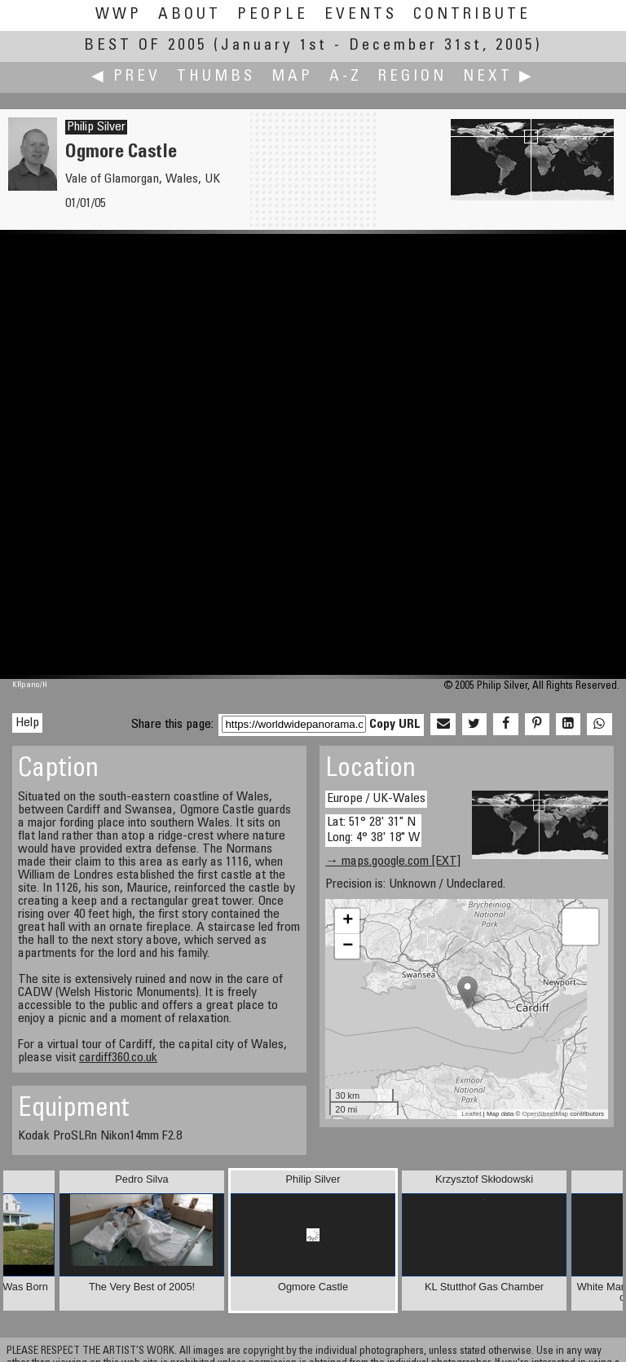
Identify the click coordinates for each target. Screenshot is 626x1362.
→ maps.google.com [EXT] (393, 861)
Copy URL (395, 724)
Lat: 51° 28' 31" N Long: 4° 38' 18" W (373, 830)
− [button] (347, 946)
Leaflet (471, 1113)
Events (360, 15)
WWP (118, 15)
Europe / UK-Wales (376, 798)
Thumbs (216, 77)
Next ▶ (499, 77)
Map (292, 77)
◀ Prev (126, 77)
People (272, 15)
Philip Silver (96, 127)
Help (27, 722)
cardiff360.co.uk (118, 1057)
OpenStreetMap (545, 1113)
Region (412, 77)
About (189, 15)
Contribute (472, 15)
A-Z (345, 77)
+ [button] (347, 921)
